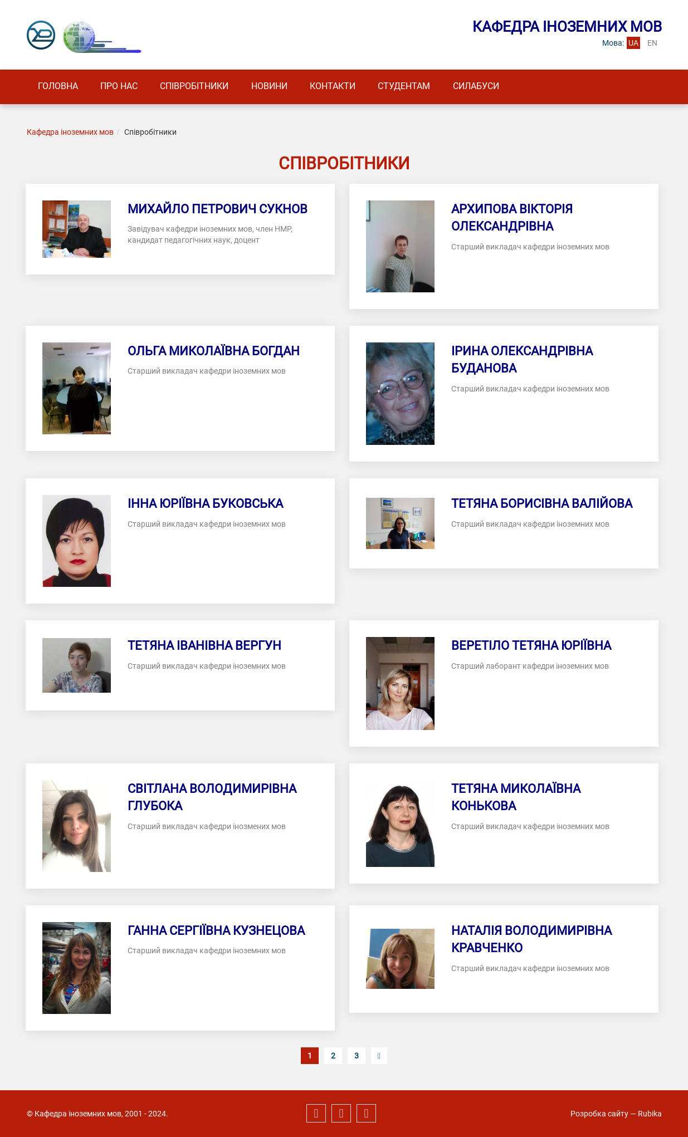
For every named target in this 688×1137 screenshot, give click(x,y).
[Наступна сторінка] (379, 1056)
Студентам (422, 86)
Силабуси (497, 86)
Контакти (347, 86)
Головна (60, 86)
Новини (280, 86)
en (652, 42)
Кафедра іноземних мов (70, 132)
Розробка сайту (599, 1113)
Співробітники (202, 86)
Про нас (124, 86)
